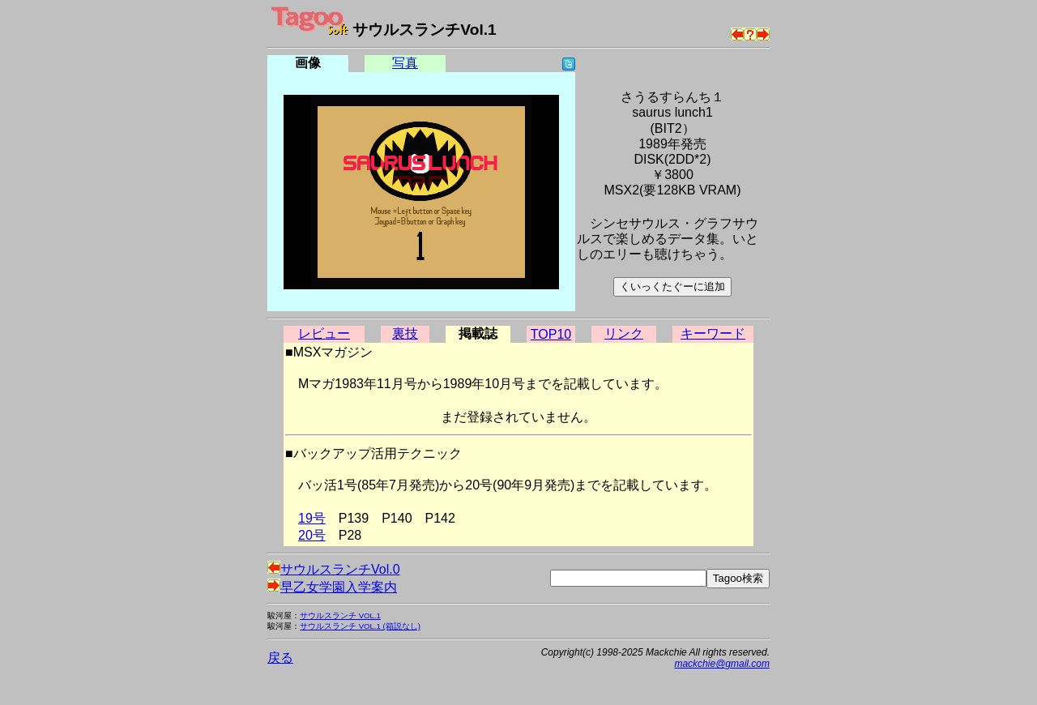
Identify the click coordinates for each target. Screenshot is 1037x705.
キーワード (713, 333)
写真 (405, 63)
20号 (312, 535)
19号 (312, 518)
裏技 (405, 333)
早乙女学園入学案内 (332, 587)
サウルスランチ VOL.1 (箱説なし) (360, 626)
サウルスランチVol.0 (333, 569)
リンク (623, 333)
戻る (280, 657)
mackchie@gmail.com (722, 663)
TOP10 (551, 334)
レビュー (324, 333)
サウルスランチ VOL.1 (340, 615)
